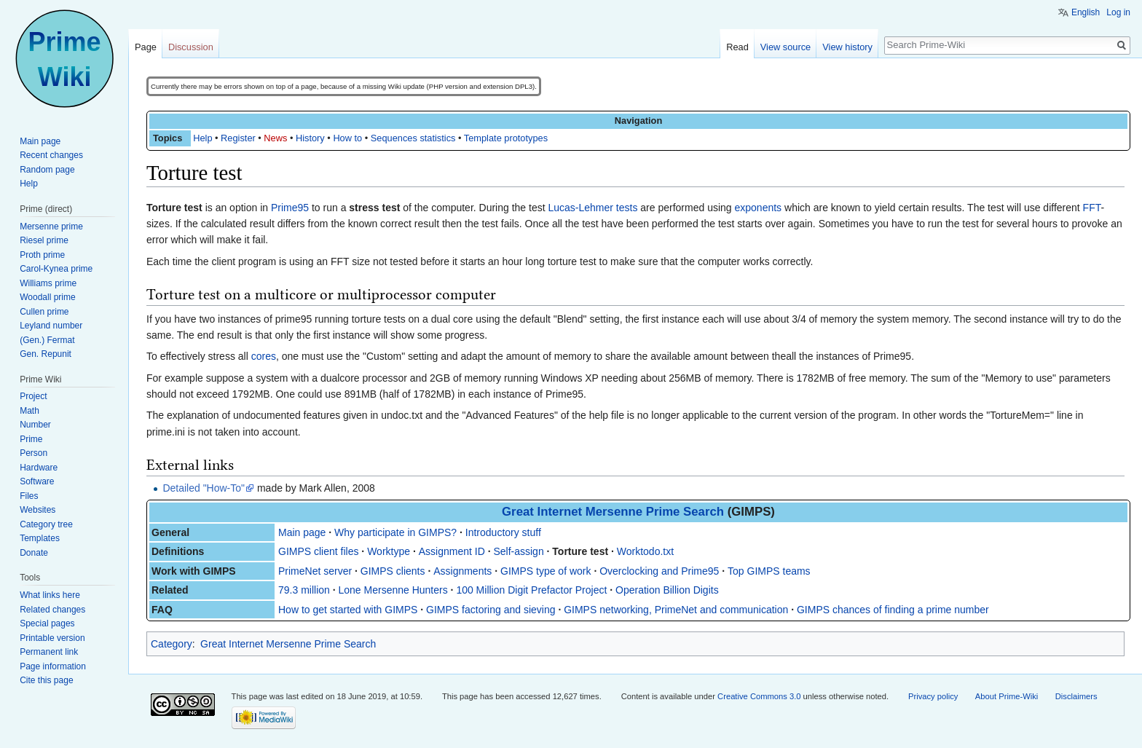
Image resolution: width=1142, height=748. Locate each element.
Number (35, 425)
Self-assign (518, 551)
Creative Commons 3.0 (758, 696)
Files (29, 496)
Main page (302, 532)
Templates (40, 538)
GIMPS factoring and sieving (490, 609)
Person (33, 453)
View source (785, 47)
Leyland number (51, 325)
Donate (34, 553)
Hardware (39, 467)
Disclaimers (1076, 696)
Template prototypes (506, 138)
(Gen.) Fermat (47, 340)
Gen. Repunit (45, 354)
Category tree (46, 524)
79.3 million (304, 590)
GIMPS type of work (545, 571)
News (275, 138)
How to (347, 138)
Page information (53, 666)
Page (146, 47)
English (1085, 12)
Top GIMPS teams (769, 571)
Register (238, 138)
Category (171, 644)
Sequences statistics (413, 138)
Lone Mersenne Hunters (393, 590)
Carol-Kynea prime (56, 269)
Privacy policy (933, 696)
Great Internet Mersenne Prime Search (613, 512)
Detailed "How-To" (203, 488)
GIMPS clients (393, 571)
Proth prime (42, 255)
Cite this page (46, 680)
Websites (37, 510)
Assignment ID (452, 551)
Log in (1118, 12)
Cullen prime (44, 312)
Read (737, 47)
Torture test (580, 551)
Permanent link (49, 652)
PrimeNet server (315, 571)
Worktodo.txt (645, 551)
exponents (758, 207)
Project (33, 396)
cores (263, 356)
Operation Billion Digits (667, 590)
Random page (47, 170)
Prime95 (290, 207)
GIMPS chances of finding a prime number (893, 609)
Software (37, 481)
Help (202, 138)
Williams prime (48, 283)
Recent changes (51, 155)
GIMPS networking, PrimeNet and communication (676, 609)
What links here (50, 595)
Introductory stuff (503, 532)
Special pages (47, 623)
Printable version (52, 638)
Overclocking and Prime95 (659, 571)
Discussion (190, 47)
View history (847, 47)
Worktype (388, 551)
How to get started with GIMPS (347, 609)
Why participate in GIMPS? (395, 532)
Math (29, 411)
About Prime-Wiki (1006, 696)
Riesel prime (44, 240)
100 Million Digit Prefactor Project (531, 590)
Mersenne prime (51, 226)
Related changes (52, 610)
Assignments (462, 571)
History (310, 138)
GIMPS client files (318, 551)
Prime (31, 439)
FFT (1092, 207)
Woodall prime (47, 297)
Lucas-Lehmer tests (592, 207)
